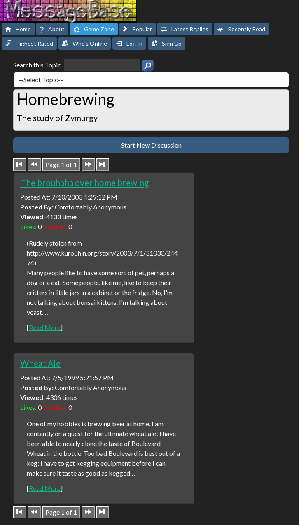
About (52, 29)
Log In (129, 43)
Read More (45, 327)
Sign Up (167, 43)
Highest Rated (29, 43)
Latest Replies (184, 29)
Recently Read (241, 29)
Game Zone (94, 29)
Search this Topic (76, 65)
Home (18, 29)
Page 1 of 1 (61, 164)
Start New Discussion (151, 145)
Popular (137, 29)
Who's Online (84, 43)
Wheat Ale (40, 363)
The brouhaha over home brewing (84, 182)
